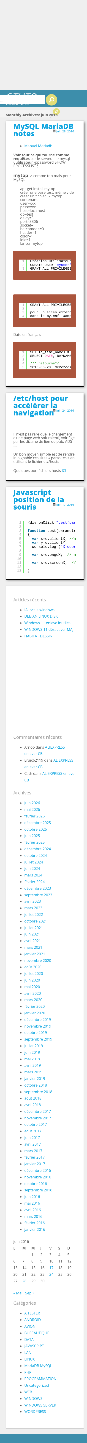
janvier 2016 (34, 1229)
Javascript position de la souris (38, 499)
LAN (27, 1352)
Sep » (29, 1293)
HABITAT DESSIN (38, 636)
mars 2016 (33, 1216)
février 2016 (34, 1222)
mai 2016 (32, 1203)
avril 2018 (32, 1104)
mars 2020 (33, 999)
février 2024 (34, 881)
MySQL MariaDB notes (43, 129)
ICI (64, 470)
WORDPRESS (35, 1411)
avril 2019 (32, 1065)
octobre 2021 (35, 921)
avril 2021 (32, 940)
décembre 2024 (37, 848)
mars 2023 (33, 907)
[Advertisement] (43, 45)
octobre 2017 (35, 1124)
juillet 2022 (33, 914)
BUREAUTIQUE (36, 1332)
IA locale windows (39, 609)
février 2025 (34, 842)
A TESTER (32, 1313)
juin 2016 (32, 1196)
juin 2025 (32, 835)
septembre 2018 (38, 1091)
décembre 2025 (37, 822)
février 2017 (34, 1157)
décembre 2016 (37, 1170)
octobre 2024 (35, 855)
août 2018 (32, 1098)
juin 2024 (32, 868)
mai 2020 (32, 986)
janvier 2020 (34, 1012)
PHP (27, 1372)
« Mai (17, 1293)
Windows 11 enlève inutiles (47, 622)
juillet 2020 (33, 973)
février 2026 (34, 816)
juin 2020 (32, 980)
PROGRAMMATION (40, 1378)
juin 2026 (32, 802)
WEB (28, 1391)
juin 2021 (32, 934)
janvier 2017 (34, 1163)
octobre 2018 (35, 1085)
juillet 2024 (33, 862)
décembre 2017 (37, 1111)
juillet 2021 (33, 927)
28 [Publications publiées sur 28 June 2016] (24, 1280)
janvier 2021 (34, 953)
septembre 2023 (38, 894)
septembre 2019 (38, 1039)
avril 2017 (32, 1144)
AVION (29, 1326)
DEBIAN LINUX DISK (41, 616)
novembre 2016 (37, 1177)
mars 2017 (33, 1150)
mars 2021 (33, 947)
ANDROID (32, 1319)
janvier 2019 (34, 1078)
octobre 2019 (35, 1032)
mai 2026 (32, 809)
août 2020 (32, 966)
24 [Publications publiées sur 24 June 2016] (51, 1274)
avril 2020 (32, 993)
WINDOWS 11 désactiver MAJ (48, 629)
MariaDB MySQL (38, 1365)
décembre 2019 (37, 1019)
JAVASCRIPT (34, 1345)
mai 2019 (32, 1059)
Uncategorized (36, 1385)
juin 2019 (32, 1052)
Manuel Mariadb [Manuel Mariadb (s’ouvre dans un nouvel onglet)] (38, 145)
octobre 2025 (35, 829)
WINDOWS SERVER (40, 1405)
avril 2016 (32, 1209)
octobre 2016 (35, 1183)
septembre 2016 (38, 1190)
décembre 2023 (37, 888)
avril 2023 (32, 901)
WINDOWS (33, 1398)
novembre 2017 (37, 1118)
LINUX (29, 1359)
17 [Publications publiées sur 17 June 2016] (51, 1267)
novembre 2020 (37, 960)
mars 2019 (33, 1072)
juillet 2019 (33, 1045)
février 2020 (34, 1006)
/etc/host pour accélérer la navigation (40, 405)
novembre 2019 (37, 1026)
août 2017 (32, 1131)
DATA (29, 1339)
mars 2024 (33, 875)
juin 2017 (32, 1137)
